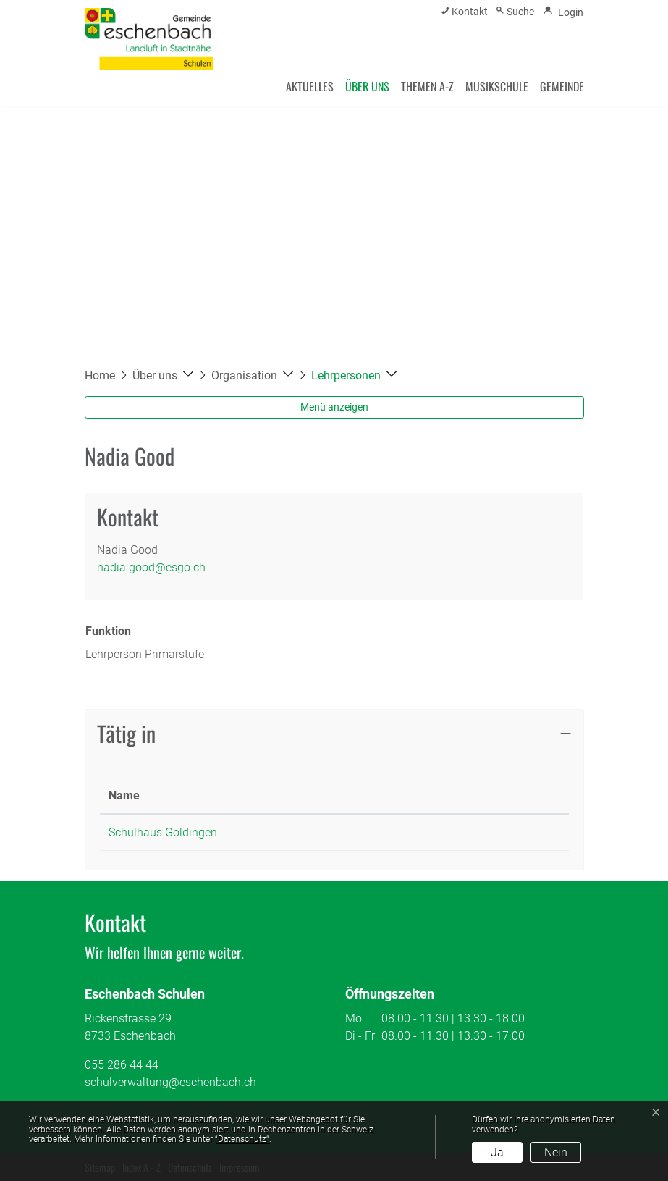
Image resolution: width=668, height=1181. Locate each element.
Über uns (367, 86)
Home (100, 375)
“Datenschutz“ (242, 1139)
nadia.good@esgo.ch (151, 567)
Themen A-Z (427, 86)
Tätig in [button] (126, 733)
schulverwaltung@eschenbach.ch (170, 1082)
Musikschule (496, 86)
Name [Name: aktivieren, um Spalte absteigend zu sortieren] (124, 795)
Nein (555, 1152)
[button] (163, 375)
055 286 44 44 (121, 1065)
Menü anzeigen (334, 407)
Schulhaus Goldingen (163, 832)
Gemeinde (562, 86)
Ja (497, 1152)
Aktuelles (310, 86)
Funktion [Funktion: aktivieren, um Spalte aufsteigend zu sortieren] (356, 795)
